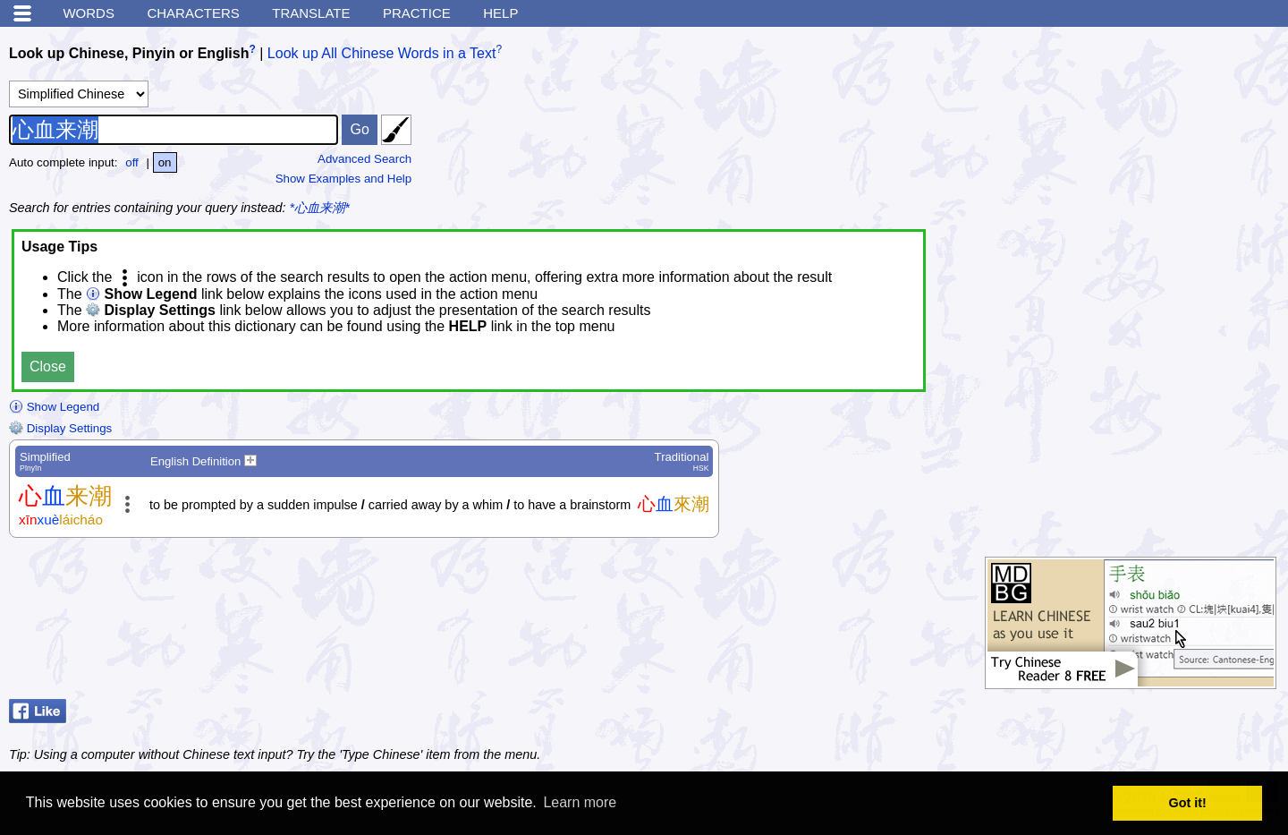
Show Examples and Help (343, 178)
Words (88, 13)
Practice (417, 13)
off (132, 162)
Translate (311, 13)
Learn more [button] (579, 802)
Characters (193, 13)
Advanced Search (364, 159)
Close (48, 366)
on (165, 162)
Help (500, 13)
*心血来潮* (320, 207)
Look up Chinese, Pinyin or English (129, 53)
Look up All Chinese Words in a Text (381, 53)
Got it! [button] (1188, 803)
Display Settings (60, 428)
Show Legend (54, 406)
